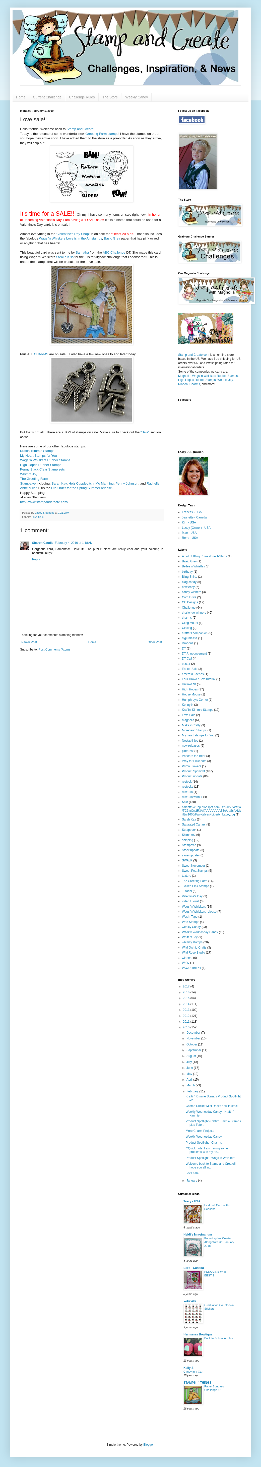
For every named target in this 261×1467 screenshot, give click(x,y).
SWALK (187, 860)
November (193, 1038)
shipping (187, 840)
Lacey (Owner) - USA (196, 528)
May (189, 1074)
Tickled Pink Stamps (195, 886)
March (191, 1085)
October (192, 1044)
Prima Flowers (191, 766)
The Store (110, 97)
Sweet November (193, 865)
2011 (186, 1021)
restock (187, 781)
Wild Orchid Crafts (194, 947)
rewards (187, 792)
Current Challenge (47, 97)
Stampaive (28, 483)
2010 (186, 1027)
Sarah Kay (59, 483)
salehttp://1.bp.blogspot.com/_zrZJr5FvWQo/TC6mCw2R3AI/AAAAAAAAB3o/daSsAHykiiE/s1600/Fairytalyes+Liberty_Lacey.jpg (211, 810)
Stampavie (189, 845)
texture (186, 875)
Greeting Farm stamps (101, 134)
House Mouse (191, 694)
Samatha (82, 252)
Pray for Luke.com (194, 761)
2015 (186, 998)
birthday (187, 571)
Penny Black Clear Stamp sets (42, 469)
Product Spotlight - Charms (204, 1142)
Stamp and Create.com (193, 355)
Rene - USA (190, 538)
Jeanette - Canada (194, 517)
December (193, 1032)
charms (187, 617)
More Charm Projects (200, 1131)
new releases (191, 745)
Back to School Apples (218, 1338)
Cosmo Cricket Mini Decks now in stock (212, 1106)
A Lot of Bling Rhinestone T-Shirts (204, 556)
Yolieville (189, 1301)
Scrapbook (189, 830)
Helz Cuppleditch (81, 483)
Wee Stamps (190, 922)
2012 (186, 1016)
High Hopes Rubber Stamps (40, 465)
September (194, 1050)
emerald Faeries (193, 674)
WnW (185, 963)
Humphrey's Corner (195, 699)
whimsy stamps (192, 942)
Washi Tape (190, 916)
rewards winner (192, 797)
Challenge (188, 607)
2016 (186, 992)
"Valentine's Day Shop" (73, 234)
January (192, 1180)
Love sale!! (193, 1173)
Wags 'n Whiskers (194, 906)
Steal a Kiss (65, 257)
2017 (186, 986)
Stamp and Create (80, 129)
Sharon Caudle (42, 543)
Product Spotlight (193, 771)
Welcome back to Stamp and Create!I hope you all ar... (211, 1165)
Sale (185, 802)
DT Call (187, 658)
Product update (192, 776)
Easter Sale (190, 669)
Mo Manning (104, 483)
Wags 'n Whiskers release (199, 911)
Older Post (155, 642)
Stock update (191, 850)
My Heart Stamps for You (38, 455)
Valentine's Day (192, 896)
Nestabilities (190, 740)
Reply (36, 559)
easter (186, 664)
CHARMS (41, 354)
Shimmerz (188, 835)
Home (20, 97)
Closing (187, 628)
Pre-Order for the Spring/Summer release (81, 488)
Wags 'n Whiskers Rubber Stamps (45, 460)
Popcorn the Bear (193, 756)
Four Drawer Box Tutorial (198, 679)
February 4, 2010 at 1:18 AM (74, 543)
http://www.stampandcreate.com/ (44, 502)
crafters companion (195, 633)
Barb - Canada (193, 1268)
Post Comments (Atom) (54, 649)
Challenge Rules (82, 97)
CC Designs (190, 602)
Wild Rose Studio (193, 952)
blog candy (189, 582)
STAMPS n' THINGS (197, 1382)
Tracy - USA (191, 1201)
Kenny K (187, 705)
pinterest (187, 751)
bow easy (188, 587)
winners (187, 958)
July (189, 1062)
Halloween (189, 684)
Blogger (148, 1444)
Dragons (187, 643)
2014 (186, 1004)
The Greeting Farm (34, 479)
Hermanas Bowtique (197, 1334)
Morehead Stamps (194, 730)
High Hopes (190, 689)
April (189, 1079)
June (190, 1068)
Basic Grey (112, 238)
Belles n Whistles (193, 566)
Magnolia (184, 376)
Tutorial (187, 891)
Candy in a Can (193, 1371)
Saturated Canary (194, 824)
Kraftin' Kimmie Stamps (37, 451)
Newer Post (29, 642)
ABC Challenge (114, 252)
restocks (187, 786)
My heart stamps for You (198, 735)
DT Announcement (194, 653)
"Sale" (145, 432)
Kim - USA (189, 522)
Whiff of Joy (28, 474)
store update (190, 855)
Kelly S (188, 1368)
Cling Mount (190, 623)
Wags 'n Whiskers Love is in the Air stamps (70, 238)
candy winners (191, 592)
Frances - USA (192, 512)
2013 (186, 1010)
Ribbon (183, 384)
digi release (189, 638)
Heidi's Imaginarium (197, 1234)
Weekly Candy (136, 97)
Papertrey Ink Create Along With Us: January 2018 (219, 1242)
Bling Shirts (189, 576)
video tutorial (190, 901)
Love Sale (38, 516)
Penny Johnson (126, 483)
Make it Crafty (191, 725)
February (192, 1091)
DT (184, 648)
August (191, 1056)
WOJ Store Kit (191, 968)
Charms (194, 384)
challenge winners (194, 612)
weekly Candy (191, 927)
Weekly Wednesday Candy (200, 932)
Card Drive (189, 597)
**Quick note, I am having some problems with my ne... (207, 1150)
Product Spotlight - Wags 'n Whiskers (210, 1158)
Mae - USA (189, 533)
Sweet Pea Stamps (195, 870)
